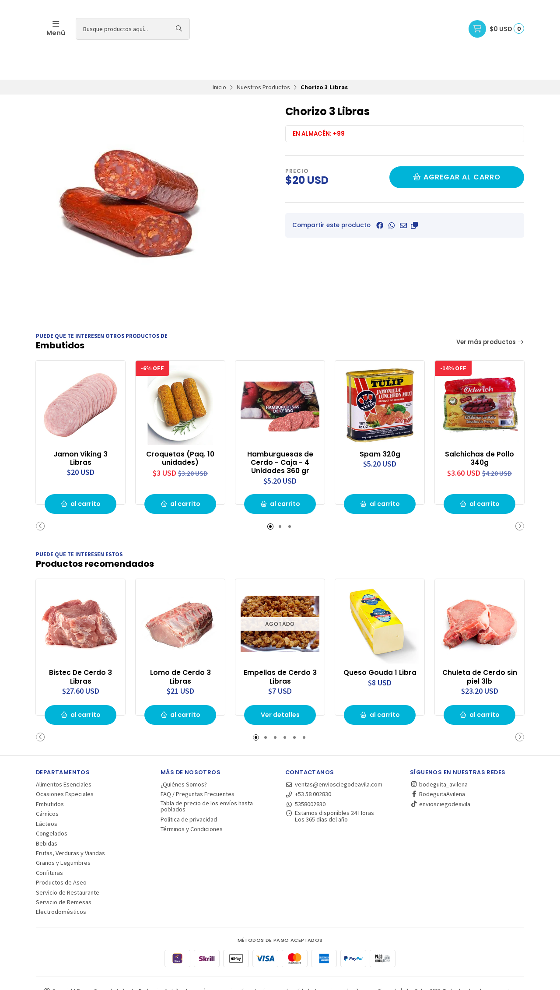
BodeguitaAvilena (437, 772)
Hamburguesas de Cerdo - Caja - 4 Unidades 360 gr (280, 440)
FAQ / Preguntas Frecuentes (197, 772)
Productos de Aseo (61, 860)
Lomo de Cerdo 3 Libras (180, 654)
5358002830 (305, 782)
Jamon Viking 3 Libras (80, 436)
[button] (414, 203)
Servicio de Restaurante (67, 870)
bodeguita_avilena (439, 762)
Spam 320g (380, 431)
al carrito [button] (80, 481)
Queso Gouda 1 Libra (379, 650)
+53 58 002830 (308, 772)
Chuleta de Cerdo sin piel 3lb (479, 654)
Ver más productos (490, 320)
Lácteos (46, 801)
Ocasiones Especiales (65, 772)
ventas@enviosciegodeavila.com (333, 762)
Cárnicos (47, 791)
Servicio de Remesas (63, 880)
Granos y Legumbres (63, 840)
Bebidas (46, 821)
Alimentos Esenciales (63, 762)
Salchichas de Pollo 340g (479, 436)
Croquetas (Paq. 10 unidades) (180, 436)
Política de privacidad (189, 797)
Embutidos (50, 782)
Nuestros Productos (263, 65)
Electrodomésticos (61, 889)
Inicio (219, 65)
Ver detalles (280, 692)
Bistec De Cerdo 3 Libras (80, 654)
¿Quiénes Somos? (184, 762)
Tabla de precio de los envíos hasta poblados (207, 784)
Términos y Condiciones (192, 807)
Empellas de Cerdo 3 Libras (280, 654)
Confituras (49, 850)
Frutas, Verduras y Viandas (70, 831)
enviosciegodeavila (440, 782)
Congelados (51, 811)
